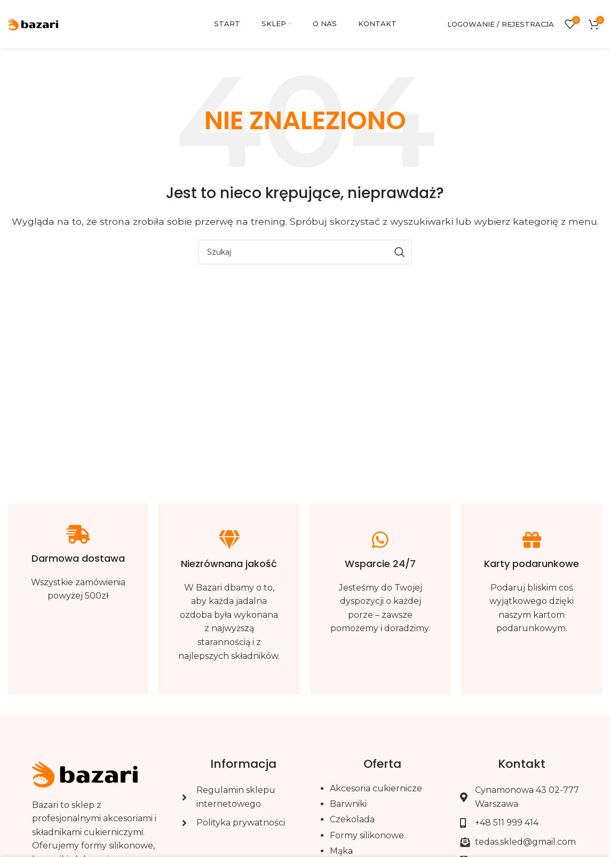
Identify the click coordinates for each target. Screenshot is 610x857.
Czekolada (352, 819)
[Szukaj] (305, 252)
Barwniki (348, 804)
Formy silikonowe (367, 835)
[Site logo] (33, 23)
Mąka (341, 851)
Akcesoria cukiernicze (376, 788)
